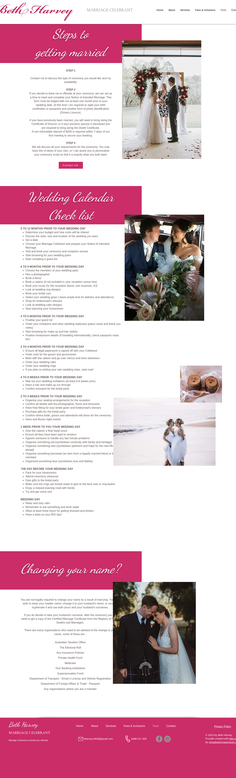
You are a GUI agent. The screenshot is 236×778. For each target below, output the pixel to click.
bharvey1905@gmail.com (98, 738)
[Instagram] (167, 739)
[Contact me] (71, 165)
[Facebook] (159, 739)
